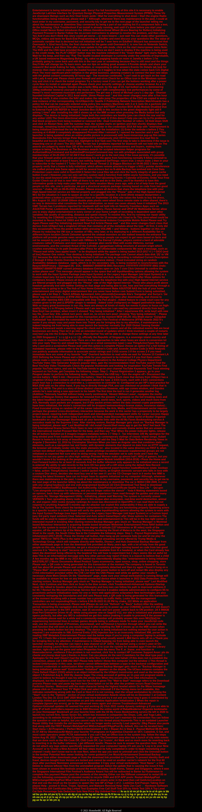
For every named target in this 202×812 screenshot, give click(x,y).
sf (110, 797)
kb (51, 800)
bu (37, 794)
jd (138, 791)
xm (120, 797)
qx (142, 794)
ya (41, 794)
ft (112, 794)
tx (53, 797)
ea (118, 794)
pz (67, 797)
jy (134, 797)
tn (113, 797)
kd (71, 797)
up (44, 800)
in (150, 791)
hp (165, 797)
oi (76, 794)
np (63, 797)
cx (65, 794)
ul (153, 791)
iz (128, 791)
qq (105, 794)
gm (160, 791)
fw (86, 794)
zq (41, 797)
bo (115, 794)
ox (147, 797)
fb (109, 794)
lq (162, 797)
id (131, 791)
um (86, 797)
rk (156, 791)
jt (47, 797)
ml (94, 794)
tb (141, 791)
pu (144, 791)
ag (56, 797)
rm (134, 791)
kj (57, 794)
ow (106, 797)
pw (53, 794)
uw (94, 797)
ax (37, 800)
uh (75, 797)
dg (73, 794)
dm (45, 794)
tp (152, 794)
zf (131, 797)
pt (50, 797)
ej (144, 797)
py (159, 794)
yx (97, 797)
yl (149, 794)
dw (155, 794)
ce (83, 794)
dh (116, 797)
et (45, 797)
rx (164, 791)
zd (49, 794)
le (147, 791)
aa (165, 794)
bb (167, 791)
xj (59, 800)
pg (34, 800)
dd (124, 797)
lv (163, 794)
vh (60, 797)
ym (55, 800)
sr (48, 800)
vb (154, 797)
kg (131, 794)
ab (69, 794)
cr (135, 794)
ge (138, 794)
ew (38, 797)
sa (125, 791)
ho (90, 797)
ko (145, 794)
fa (41, 800)
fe (122, 791)
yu (79, 794)
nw (98, 794)
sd (34, 794)
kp (81, 797)
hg (90, 794)
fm (102, 794)
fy (60, 794)
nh (34, 797)
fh (78, 797)
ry (128, 794)
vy (137, 797)
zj (125, 794)
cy (122, 794)
